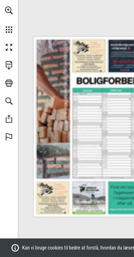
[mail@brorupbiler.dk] (82, 210)
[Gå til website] (88, 56)
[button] (9, 10)
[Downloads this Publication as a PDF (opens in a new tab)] (9, 65)
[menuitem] (9, 19)
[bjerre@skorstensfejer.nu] (94, 67)
